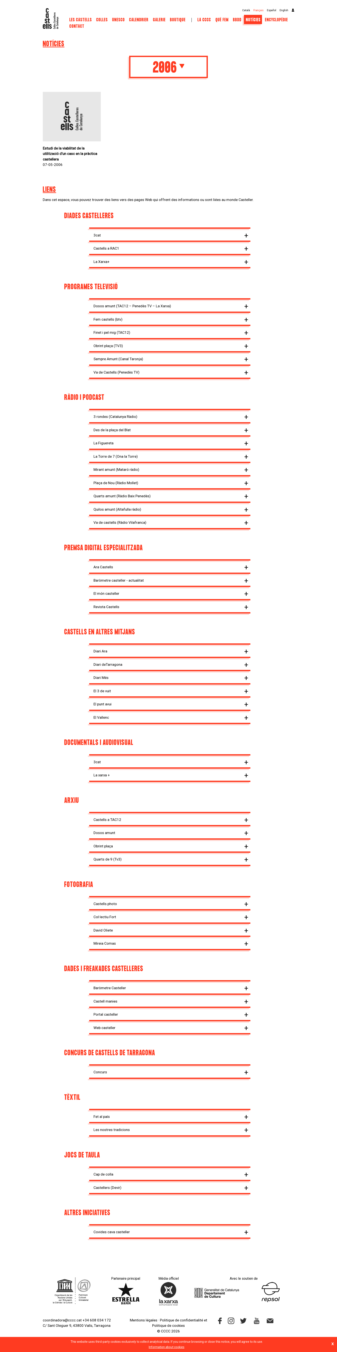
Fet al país (101, 1116)
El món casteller (106, 593)
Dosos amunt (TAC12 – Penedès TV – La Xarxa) (132, 306)
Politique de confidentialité (181, 1320)
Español (271, 10)
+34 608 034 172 (97, 1320)
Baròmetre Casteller (109, 988)
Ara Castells (103, 567)
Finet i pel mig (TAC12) (111, 332)
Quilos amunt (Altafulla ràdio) (117, 509)
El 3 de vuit (102, 691)
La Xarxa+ (101, 262)
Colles (102, 20)
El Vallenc (101, 717)
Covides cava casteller (111, 1232)
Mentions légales (143, 1320)
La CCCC (204, 20)
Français (258, 10)
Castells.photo (105, 904)
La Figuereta (103, 443)
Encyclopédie (276, 20)
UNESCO (118, 20)
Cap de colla (103, 1174)
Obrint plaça (103, 846)
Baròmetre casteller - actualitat (118, 580)
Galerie (159, 20)
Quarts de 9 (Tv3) (107, 859)
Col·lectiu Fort (104, 917)
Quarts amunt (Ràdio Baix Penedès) (122, 496)
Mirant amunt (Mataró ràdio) (116, 469)
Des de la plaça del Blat (112, 430)
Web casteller (104, 1028)
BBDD (237, 20)
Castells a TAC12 (107, 819)
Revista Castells (106, 607)
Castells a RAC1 (106, 248)
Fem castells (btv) (108, 319)
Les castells (80, 20)
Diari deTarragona (107, 664)
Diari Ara (100, 651)
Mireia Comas (104, 943)
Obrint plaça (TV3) (108, 346)
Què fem (222, 20)
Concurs (100, 1072)
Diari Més (101, 677)
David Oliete (103, 930)
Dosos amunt (104, 833)
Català (246, 10)
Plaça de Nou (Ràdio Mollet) (115, 483)
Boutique (178, 20)
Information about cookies (166, 1347)
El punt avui (102, 704)
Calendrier (139, 20)
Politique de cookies (168, 1325)
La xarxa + (101, 775)
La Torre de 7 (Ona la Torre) (115, 456)
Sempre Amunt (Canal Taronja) (118, 359)
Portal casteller (105, 1014)
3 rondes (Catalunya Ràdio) (115, 416)
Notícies (253, 20)
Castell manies (105, 1001)
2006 (168, 68)
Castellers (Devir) (107, 1187)
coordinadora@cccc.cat (62, 1320)
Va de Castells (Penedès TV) (116, 372)
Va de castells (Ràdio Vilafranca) (119, 522)
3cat (97, 235)
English (284, 10)
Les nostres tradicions (111, 1130)
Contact (76, 26)
